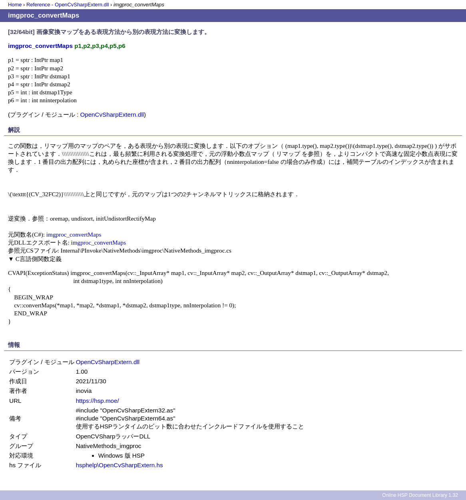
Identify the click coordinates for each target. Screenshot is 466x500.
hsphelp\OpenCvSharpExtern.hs (119, 465)
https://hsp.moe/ (97, 400)
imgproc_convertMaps (74, 234)
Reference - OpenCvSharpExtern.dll (67, 5)
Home (15, 5)
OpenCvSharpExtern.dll (112, 114)
